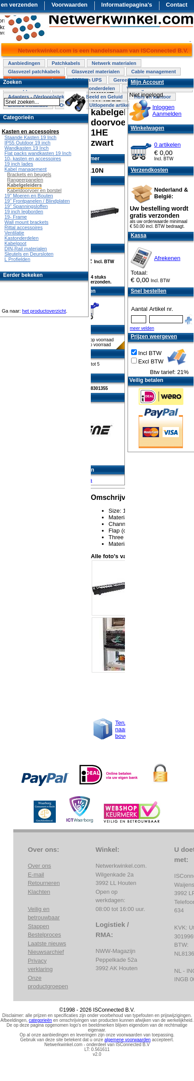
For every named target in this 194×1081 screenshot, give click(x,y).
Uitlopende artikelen (112, 105)
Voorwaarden (69, 4)
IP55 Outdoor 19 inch (27, 142)
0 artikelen (167, 144)
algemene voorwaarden (128, 1039)
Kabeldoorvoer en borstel (34, 190)
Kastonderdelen (21, 238)
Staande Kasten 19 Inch (30, 137)
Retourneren (44, 883)
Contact (176, 4)
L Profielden (17, 259)
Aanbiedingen (24, 63)
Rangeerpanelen (25, 179)
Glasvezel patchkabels (34, 71)
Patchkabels (66, 63)
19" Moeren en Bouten (28, 195)
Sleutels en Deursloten (29, 254)
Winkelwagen (147, 128)
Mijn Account (147, 82)
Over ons (39, 865)
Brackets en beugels (29, 174)
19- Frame (15, 216)
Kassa (138, 235)
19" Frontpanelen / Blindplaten (37, 201)
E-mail (36, 874)
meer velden (142, 328)
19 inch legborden (23, 211)
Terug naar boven (123, 729)
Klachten (39, 891)
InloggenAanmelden (167, 110)
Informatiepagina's (126, 4)
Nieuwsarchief (46, 952)
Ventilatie (14, 232)
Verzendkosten (149, 170)
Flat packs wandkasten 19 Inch (37, 153)
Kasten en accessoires (30, 132)
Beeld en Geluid (104, 96)
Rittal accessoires (23, 227)
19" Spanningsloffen (26, 206)
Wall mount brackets (26, 222)
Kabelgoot (15, 243)
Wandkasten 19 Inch (26, 148)
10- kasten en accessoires (32, 158)
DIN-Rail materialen (25, 248)
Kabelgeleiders (24, 185)
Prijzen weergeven (154, 336)
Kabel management (25, 169)
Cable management (153, 71)
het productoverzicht (44, 311)
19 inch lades (18, 163)
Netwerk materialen (114, 63)
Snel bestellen (149, 291)
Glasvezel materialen (95, 71)
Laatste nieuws (47, 943)
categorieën (40, 1020)
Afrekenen (167, 258)
